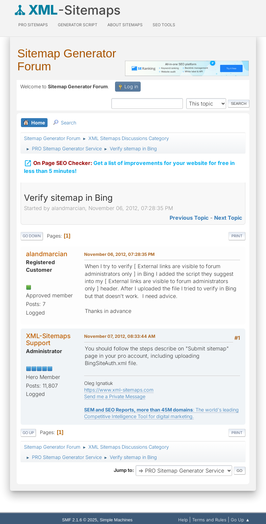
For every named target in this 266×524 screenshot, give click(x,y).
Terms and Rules (209, 519)
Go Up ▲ (240, 519)
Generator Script (77, 24)
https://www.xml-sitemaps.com (119, 390)
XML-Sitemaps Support (48, 339)
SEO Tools (164, 24)
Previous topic (189, 217)
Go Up (28, 432)
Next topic (228, 217)
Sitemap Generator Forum (66, 60)
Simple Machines (116, 519)
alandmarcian (46, 254)
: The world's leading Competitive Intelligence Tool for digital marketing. (161, 413)
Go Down (32, 236)
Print (236, 236)
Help (183, 519)
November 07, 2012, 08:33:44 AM (119, 336)
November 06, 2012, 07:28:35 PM (119, 254)
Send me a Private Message (114, 396)
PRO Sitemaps (33, 24)
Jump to (123, 470)
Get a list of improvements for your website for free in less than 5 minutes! (129, 165)
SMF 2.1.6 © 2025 (79, 519)
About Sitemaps (125, 24)
